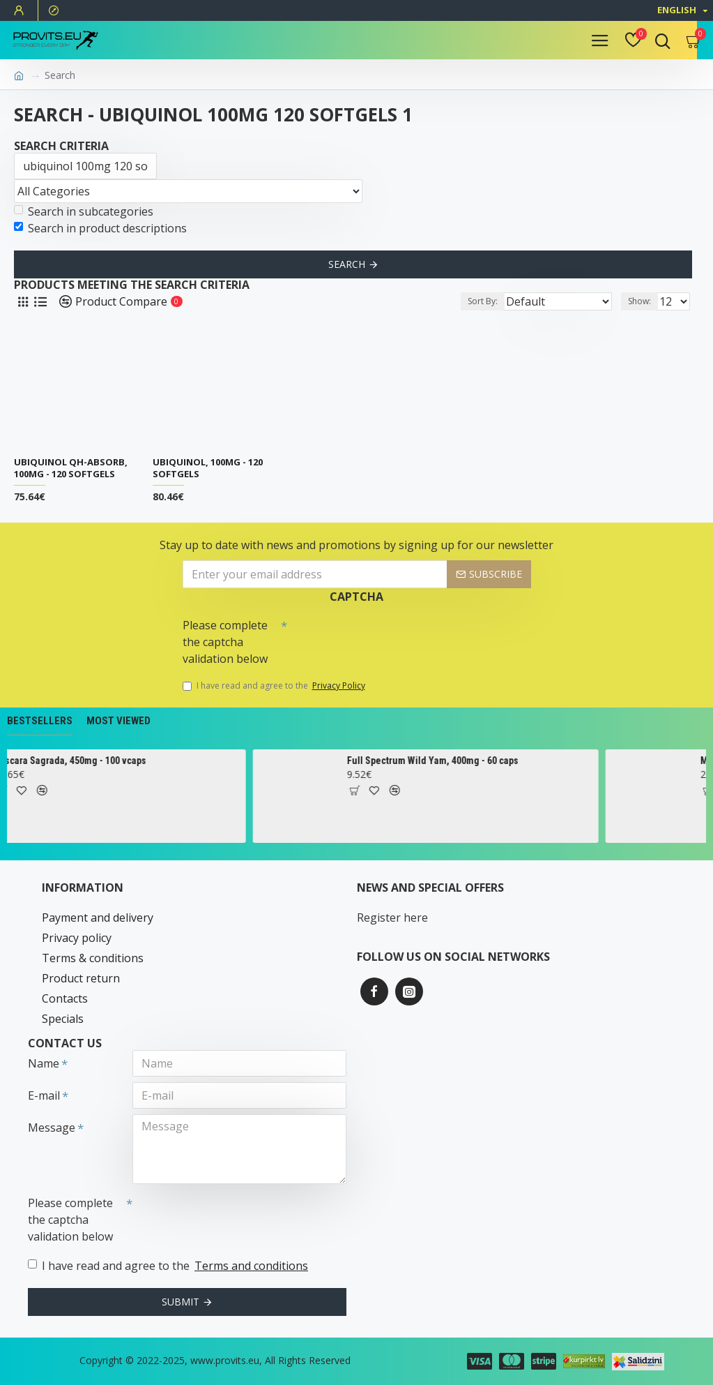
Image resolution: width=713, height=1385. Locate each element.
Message (51, 1127)
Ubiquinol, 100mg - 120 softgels (208, 468)
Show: (639, 301)
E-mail (44, 1095)
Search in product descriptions (100, 228)
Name (43, 1063)
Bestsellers (39, 720)
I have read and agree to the (275, 686)
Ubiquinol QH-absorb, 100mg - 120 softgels (71, 468)
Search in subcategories (83, 211)
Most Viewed (118, 720)
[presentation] (384, 637)
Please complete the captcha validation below (225, 641)
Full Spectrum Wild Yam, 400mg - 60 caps (516, 760)
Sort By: (483, 301)
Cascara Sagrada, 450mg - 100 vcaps (153, 760)
